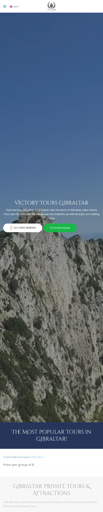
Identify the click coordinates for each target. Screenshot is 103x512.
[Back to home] (51, 6)
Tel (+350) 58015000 (23, 228)
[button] (4, 6)
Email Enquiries (60, 228)
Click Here (37, 457)
